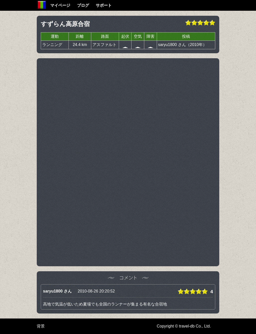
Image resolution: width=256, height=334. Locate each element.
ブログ (83, 5)
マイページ (60, 5)
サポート (104, 5)
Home (42, 5)
